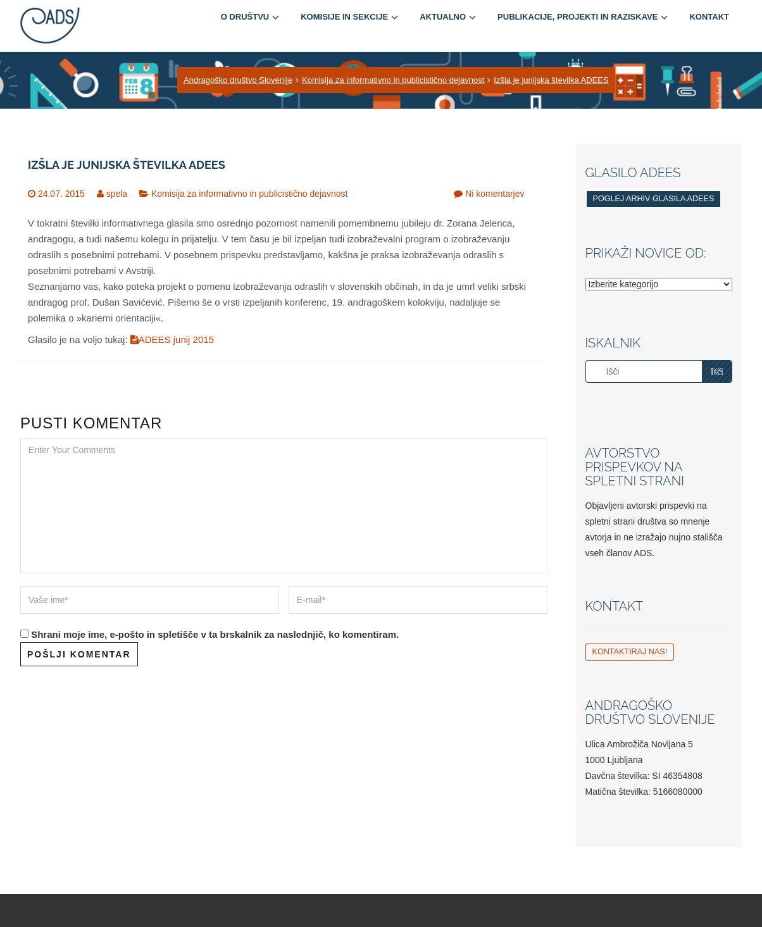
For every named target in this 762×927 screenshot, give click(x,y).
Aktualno (443, 17)
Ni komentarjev (494, 194)
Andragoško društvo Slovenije (238, 80)
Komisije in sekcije (344, 17)
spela (116, 194)
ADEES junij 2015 (172, 339)
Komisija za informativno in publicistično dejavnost (393, 80)
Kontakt (709, 17)
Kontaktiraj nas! (630, 651)
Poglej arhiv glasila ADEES (654, 198)
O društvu (245, 17)
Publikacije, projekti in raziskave (577, 17)
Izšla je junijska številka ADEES (551, 80)
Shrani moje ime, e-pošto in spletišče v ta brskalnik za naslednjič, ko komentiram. (215, 634)
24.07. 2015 (61, 194)
